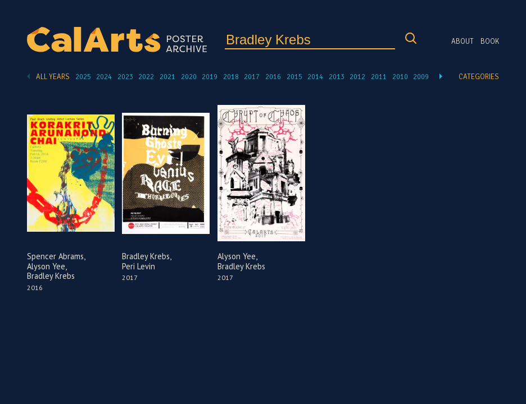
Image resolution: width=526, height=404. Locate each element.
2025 (83, 76)
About (462, 41)
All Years (53, 76)
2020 (189, 76)
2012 (357, 76)
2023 (125, 76)
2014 (315, 76)
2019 (209, 76)
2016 (273, 76)
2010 (400, 76)
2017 (252, 76)
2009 (421, 76)
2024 (104, 76)
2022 (146, 76)
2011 (379, 76)
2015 (294, 76)
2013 (336, 76)
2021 (167, 76)
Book (489, 41)
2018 (231, 76)
